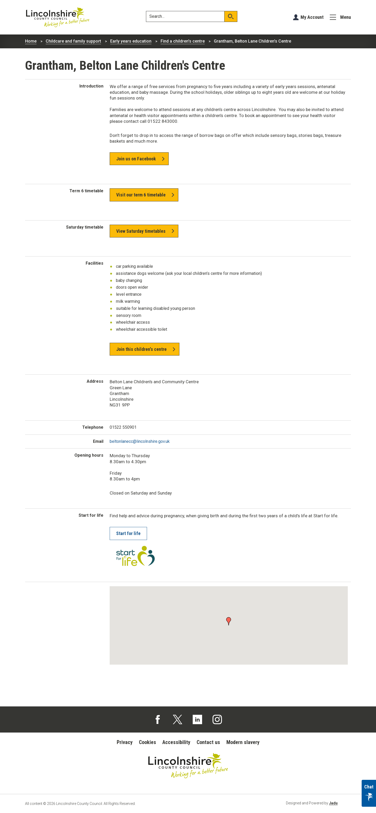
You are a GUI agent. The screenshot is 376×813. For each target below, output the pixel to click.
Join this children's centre (141, 349)
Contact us (208, 742)
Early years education (130, 41)
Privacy (125, 742)
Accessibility (176, 742)
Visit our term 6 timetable (141, 195)
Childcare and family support (73, 41)
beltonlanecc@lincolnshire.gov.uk (140, 441)
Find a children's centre (183, 41)
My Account (312, 17)
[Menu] (340, 17)
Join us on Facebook (136, 158)
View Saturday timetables (141, 231)
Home (31, 41)
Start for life (128, 533)
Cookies (147, 742)
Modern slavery (243, 742)
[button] (229, 621)
